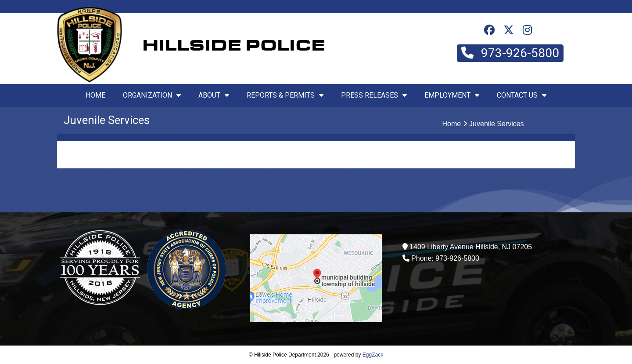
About (213, 95)
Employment (451, 95)
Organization (152, 95)
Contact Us (521, 95)
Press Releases (374, 95)
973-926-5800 (510, 53)
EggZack (373, 355)
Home (95, 95)
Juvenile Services (496, 123)
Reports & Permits (285, 95)
